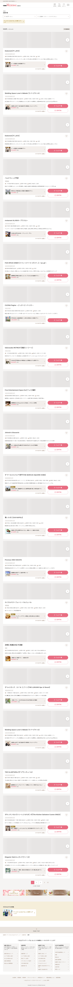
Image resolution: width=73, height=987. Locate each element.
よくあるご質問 (46, 980)
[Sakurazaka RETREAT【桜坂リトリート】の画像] (36, 337)
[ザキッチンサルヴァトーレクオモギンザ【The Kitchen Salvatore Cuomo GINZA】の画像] (36, 804)
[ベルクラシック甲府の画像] (36, 167)
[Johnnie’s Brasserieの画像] (36, 422)
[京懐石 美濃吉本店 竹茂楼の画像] (36, 634)
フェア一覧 (58, 66)
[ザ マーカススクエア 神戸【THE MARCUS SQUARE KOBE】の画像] (36, 464)
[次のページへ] (44, 882)
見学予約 (57, 110)
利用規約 (19, 977)
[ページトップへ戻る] (36, 930)
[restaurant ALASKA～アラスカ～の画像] (36, 210)
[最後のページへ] (47, 882)
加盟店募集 (58, 977)
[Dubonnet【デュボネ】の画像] (36, 40)
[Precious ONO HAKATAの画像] (36, 549)
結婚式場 (24, 934)
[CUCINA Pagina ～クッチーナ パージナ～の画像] (36, 294)
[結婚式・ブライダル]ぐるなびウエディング (11, 934)
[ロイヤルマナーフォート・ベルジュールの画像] (36, 591)
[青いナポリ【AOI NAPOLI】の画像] (36, 507)
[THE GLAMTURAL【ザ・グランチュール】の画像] (36, 761)
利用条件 (24, 977)
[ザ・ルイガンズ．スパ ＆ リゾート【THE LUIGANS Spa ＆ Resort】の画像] (36, 676)
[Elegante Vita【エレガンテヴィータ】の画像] (36, 846)
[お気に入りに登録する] (66, 51)
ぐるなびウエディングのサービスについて (32, 980)
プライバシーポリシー (31, 977)
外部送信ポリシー (41, 977)
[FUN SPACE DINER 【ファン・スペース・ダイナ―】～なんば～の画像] (36, 252)
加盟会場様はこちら (50, 977)
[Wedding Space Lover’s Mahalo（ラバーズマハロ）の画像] (36, 82)
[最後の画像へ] (67, 40)
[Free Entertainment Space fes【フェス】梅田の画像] (36, 379)
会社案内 (14, 977)
